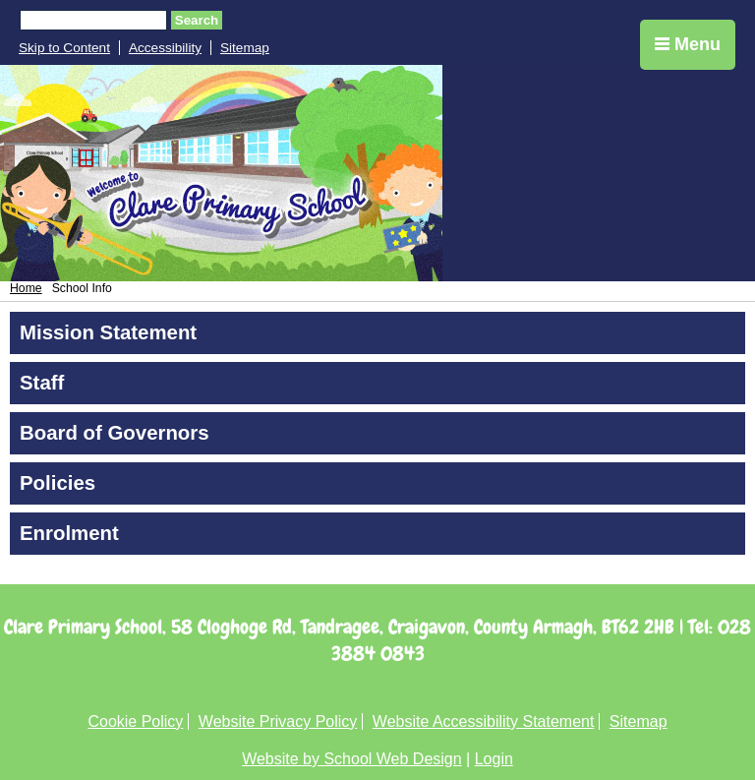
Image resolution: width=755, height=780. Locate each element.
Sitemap (244, 47)
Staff (42, 382)
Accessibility (165, 47)
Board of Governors (114, 433)
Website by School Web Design (352, 758)
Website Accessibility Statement (484, 721)
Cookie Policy (135, 721)
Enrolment (69, 533)
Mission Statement (108, 332)
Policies (57, 483)
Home (26, 288)
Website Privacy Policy (278, 721)
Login (494, 758)
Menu (688, 44)
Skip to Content (64, 47)
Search (196, 20)
